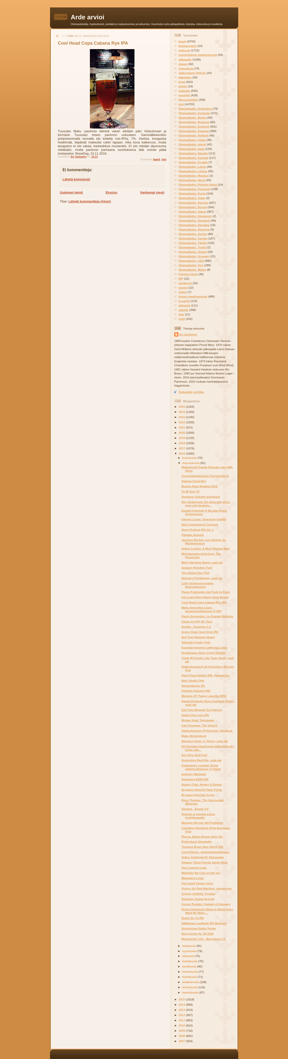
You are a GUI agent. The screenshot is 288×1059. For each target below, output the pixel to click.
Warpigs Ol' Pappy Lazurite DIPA (204, 695)
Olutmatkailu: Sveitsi (193, 233)
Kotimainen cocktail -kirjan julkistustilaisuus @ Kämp (201, 767)
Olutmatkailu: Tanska (193, 238)
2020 (182, 432)
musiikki (184, 95)
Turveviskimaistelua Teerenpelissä (205, 475)
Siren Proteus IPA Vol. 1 (198, 529)
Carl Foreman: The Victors (200, 725)
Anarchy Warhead (194, 774)
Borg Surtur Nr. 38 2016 (198, 933)
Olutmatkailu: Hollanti (194, 135)
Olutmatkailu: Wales (192, 269)
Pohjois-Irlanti (188, 274)
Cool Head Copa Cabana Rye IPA (204, 602)
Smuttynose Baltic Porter (199, 928)
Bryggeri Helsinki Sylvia (198, 794)
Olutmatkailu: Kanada (193, 157)
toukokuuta (190, 971)
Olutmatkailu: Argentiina (195, 108)
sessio (183, 287)
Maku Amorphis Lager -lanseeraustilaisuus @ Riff (201, 609)
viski (182, 318)
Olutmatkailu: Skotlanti (194, 220)
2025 (182, 406)
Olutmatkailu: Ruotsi (193, 207)
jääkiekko (185, 77)
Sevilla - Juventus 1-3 (196, 626)
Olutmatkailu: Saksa (192, 211)
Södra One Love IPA (195, 715)
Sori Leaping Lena (194, 867)
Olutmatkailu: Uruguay (194, 256)
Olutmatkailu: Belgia (193, 117)
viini (181, 314)
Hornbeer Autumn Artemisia (201, 496)
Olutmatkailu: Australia (194, 113)
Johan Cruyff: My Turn (197, 621)
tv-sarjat (184, 300)
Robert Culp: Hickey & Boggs (202, 784)
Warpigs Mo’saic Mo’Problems (202, 822)
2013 (182, 1009)
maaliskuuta (191, 982)
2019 (182, 437)
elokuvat (184, 50)
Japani (183, 64)
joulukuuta (190, 457)
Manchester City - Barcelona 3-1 (203, 938)
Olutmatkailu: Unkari (193, 251)
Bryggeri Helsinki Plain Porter (202, 789)
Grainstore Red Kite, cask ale (202, 760)
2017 (182, 448)
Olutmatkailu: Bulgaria (194, 122)
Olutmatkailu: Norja (192, 180)
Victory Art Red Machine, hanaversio (207, 888)
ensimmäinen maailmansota (198, 54)
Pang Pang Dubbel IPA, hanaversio (205, 675)
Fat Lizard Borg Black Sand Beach (205, 597)
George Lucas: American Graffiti (204, 519)
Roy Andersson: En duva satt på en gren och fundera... (206, 503)
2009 (182, 1030)
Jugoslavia (186, 68)
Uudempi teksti (71, 192)
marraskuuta (191, 462)
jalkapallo (185, 59)
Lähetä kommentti (76, 179)
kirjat (182, 81)
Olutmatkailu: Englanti (194, 126)
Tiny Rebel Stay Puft (195, 572)
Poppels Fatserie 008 (196, 690)
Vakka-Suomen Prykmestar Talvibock (207, 730)
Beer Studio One (193, 680)
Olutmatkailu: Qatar (192, 197)
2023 (182, 417)
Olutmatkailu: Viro (191, 265)
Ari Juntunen (188, 334)
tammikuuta (190, 992)
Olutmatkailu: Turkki (192, 247)
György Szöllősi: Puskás (198, 893)
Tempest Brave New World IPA (202, 846)
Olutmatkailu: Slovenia (194, 229)
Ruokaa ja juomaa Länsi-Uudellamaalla (198, 815)
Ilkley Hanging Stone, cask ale (202, 562)
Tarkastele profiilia (191, 392)
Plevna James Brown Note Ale (202, 836)
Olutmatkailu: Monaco (194, 175)
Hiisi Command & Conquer (200, 524)
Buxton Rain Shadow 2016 (200, 486)
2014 (182, 1004)
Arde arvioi (88, 17)
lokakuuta (189, 945)
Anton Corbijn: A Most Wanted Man (206, 548)
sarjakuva (185, 283)
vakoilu (183, 309)
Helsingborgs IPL (193, 685)
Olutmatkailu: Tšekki (193, 242)
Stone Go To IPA (193, 918)
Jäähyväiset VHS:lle (192, 72)
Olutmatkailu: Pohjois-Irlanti (198, 184)
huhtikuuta (190, 976)
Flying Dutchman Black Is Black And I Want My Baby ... (207, 911)
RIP (181, 278)
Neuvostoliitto (188, 99)
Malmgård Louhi (193, 878)
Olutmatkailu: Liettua (193, 171)
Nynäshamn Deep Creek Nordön (204, 652)
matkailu (184, 90)
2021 (182, 427)
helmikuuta (190, 987)
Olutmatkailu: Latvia (192, 166)
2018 (182, 443)
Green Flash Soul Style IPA (200, 631)
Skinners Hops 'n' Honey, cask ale (205, 741)
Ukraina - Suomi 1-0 (195, 808)
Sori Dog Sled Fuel (194, 755)
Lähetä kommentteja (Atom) (89, 201)
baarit (156, 159)
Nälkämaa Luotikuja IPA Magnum (204, 923)
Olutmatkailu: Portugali (194, 189)
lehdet (183, 86)
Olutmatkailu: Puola (192, 193)
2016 (182, 453)
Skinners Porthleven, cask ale (202, 578)
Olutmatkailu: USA (191, 260)
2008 (182, 1035)
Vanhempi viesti (152, 192)
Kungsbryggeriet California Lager (205, 647)
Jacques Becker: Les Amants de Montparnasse (204, 541)
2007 (182, 1041)
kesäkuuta (189, 966)
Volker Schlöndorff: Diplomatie (203, 857)
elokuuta (188, 956)
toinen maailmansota (193, 296)
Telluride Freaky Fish (196, 642)
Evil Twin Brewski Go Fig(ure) (202, 709)
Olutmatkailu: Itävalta (193, 153)
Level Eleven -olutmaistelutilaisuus (206, 852)
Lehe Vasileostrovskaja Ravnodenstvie (197, 585)
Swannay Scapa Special (198, 898)
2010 (182, 1025)
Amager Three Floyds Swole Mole (205, 862)
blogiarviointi (188, 45)
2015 (182, 999)
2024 (182, 411)
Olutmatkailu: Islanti (192, 144)
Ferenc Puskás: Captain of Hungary (206, 904)
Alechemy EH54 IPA (195, 779)
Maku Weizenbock (194, 735)
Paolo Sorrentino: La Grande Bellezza (207, 616)
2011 (182, 1020)
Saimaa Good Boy (194, 481)
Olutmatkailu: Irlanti (192, 139)
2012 (182, 1015)
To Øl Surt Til (190, 491)
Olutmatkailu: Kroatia (193, 162)
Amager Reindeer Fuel (197, 567)
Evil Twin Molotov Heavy (198, 637)
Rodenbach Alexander (197, 841)
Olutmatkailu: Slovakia (194, 225)
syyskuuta (189, 951)
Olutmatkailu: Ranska (193, 202)
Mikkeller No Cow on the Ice (201, 872)
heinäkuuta (190, 961)
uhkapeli (184, 305)
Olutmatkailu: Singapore (195, 216)
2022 (182, 422)
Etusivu (111, 192)
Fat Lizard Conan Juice (197, 883)
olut (163, 159)
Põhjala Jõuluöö (193, 534)
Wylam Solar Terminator (198, 720)
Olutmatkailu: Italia (192, 148)
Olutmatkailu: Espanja (194, 130)
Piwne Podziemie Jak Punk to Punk (206, 592)
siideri (183, 292)
